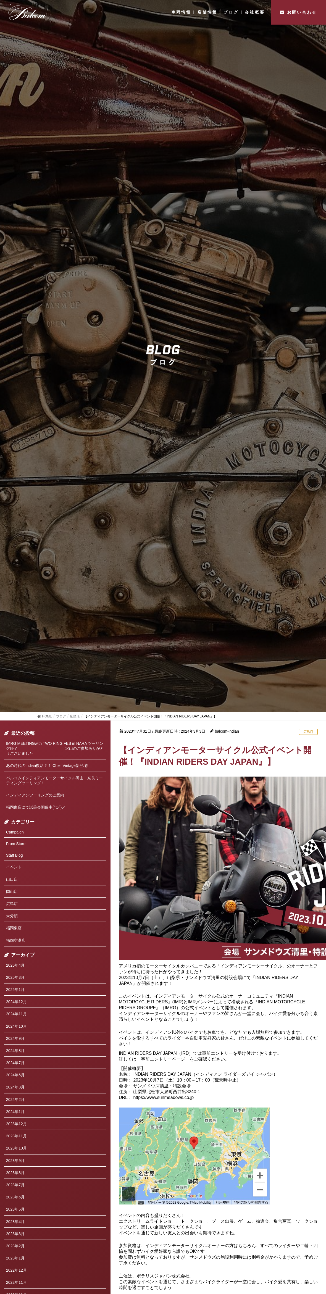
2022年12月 (16, 1270)
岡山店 (12, 891)
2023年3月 (15, 1234)
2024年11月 (16, 1014)
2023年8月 (15, 1173)
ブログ (231, 12)
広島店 (308, 732)
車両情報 (181, 12)
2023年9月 (15, 1160)
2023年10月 (16, 1148)
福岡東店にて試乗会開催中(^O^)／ (35, 807)
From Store (15, 843)
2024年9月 (15, 1038)
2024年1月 (15, 1111)
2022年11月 (16, 1282)
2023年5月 (15, 1209)
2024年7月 (15, 1063)
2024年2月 (15, 1099)
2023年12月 (16, 1124)
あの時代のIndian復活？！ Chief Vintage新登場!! (48, 765)
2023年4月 (15, 1221)
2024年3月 (15, 1087)
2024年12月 (16, 1002)
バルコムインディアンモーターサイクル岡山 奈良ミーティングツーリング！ (54, 780)
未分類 (12, 916)
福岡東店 (14, 928)
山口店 (12, 879)
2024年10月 (16, 1026)
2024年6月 (15, 1075)
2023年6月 (15, 1197)
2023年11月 (16, 1136)
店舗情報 (208, 12)
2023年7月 (15, 1185)
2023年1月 (15, 1258)
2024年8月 (15, 1050)
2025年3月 (15, 977)
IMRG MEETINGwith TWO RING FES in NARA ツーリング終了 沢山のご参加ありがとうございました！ (55, 748)
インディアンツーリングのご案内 (35, 795)
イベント (14, 867)
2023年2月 (15, 1246)
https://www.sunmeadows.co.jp (163, 1097)
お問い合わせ (302, 12)
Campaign (15, 832)
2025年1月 (15, 989)
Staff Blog (14, 855)
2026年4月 (15, 965)
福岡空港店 (15, 940)
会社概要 (255, 12)
